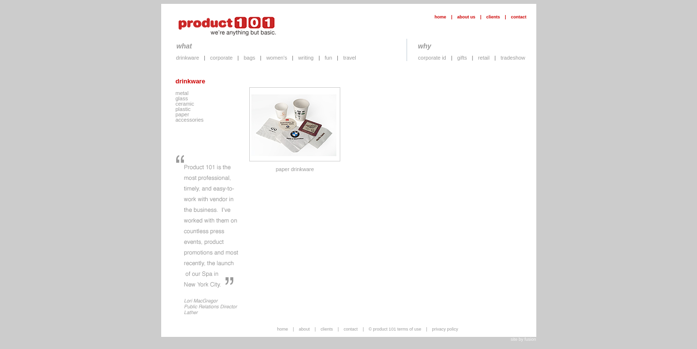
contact (518, 17)
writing (306, 58)
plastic (183, 109)
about (304, 329)
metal (182, 93)
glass (182, 98)
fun (328, 58)
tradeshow (512, 58)
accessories (190, 120)
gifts (462, 58)
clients (493, 17)
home (440, 17)
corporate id (432, 58)
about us (466, 17)
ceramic (185, 104)
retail (484, 58)
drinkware (187, 58)
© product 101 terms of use (394, 329)
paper (182, 114)
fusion (530, 339)
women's (276, 58)
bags (249, 58)
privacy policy (445, 329)
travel (349, 58)
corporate (221, 58)
